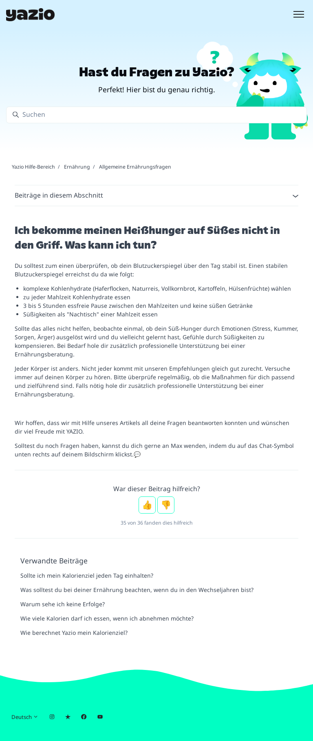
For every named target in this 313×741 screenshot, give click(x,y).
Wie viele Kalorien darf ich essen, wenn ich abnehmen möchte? (107, 618)
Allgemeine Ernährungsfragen (135, 166)
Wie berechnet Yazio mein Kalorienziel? (74, 632)
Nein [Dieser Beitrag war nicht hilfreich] (165, 505)
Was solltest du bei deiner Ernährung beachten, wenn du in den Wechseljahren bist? (136, 590)
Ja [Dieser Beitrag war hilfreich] (147, 505)
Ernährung (77, 166)
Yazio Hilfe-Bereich (33, 166)
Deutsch (24, 717)
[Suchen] (156, 115)
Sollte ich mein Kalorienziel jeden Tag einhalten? (86, 575)
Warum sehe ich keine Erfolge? (62, 604)
